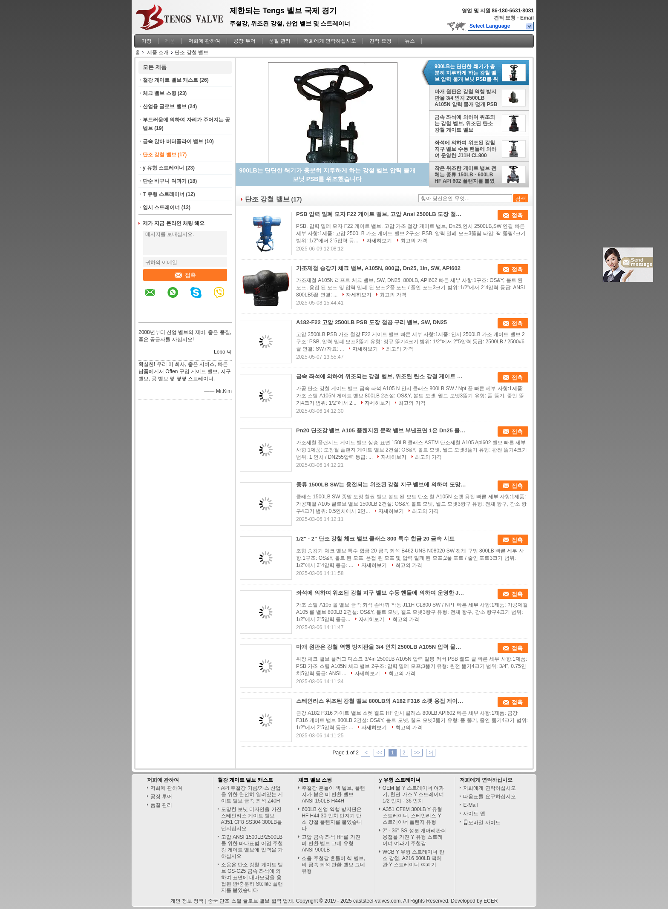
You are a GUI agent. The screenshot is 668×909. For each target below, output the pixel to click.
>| (431, 753)
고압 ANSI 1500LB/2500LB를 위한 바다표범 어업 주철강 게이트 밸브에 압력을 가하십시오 (252, 846)
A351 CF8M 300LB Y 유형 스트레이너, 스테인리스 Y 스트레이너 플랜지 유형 (412, 815)
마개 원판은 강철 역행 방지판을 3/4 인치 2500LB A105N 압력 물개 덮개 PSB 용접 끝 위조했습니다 (466, 98)
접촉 (185, 275)
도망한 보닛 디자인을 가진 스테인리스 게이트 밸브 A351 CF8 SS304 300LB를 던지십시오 (251, 818)
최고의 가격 (413, 241)
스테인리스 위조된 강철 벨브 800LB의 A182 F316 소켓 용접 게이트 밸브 (381, 701)
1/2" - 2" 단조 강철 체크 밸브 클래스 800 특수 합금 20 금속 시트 (375, 538)
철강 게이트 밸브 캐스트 (170, 80)
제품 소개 (158, 52)
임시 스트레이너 (161, 207)
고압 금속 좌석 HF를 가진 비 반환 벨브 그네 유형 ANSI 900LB (331, 843)
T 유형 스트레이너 (163, 194)
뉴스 (410, 41)
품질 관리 (280, 41)
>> (417, 753)
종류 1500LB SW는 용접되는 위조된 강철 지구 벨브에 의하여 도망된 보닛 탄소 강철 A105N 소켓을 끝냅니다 (381, 484)
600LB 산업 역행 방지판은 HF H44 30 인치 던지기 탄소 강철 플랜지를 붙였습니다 (332, 818)
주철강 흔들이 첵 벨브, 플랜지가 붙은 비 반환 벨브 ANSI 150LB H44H (333, 794)
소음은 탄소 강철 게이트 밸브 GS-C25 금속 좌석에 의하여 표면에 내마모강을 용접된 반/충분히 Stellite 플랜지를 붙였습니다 (252, 877)
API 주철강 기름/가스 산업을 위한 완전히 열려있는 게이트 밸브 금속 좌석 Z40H (252, 794)
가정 (146, 41)
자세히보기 (379, 241)
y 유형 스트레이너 (163, 168)
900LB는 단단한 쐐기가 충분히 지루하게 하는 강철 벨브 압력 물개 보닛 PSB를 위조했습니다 (466, 72)
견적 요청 (504, 18)
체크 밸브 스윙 (159, 93)
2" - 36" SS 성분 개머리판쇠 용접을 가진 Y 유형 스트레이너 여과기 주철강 (414, 837)
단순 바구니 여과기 (165, 181)
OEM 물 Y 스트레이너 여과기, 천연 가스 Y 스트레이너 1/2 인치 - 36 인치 (413, 794)
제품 (170, 41)
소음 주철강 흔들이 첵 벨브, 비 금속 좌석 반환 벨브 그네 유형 (333, 864)
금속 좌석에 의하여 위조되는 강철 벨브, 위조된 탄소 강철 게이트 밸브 (465, 123)
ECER (491, 901)
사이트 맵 (474, 814)
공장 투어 (244, 41)
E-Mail (470, 805)
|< (365, 753)
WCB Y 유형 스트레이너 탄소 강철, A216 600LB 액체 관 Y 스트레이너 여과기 (413, 858)
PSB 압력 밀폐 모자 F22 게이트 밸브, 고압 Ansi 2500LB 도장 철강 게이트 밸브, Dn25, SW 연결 (381, 214)
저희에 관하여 (204, 41)
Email (527, 18)
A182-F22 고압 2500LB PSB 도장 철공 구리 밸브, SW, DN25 (371, 322)
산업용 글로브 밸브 (165, 106)
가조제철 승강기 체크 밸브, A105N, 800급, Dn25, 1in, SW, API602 (378, 268)
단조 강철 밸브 (159, 155)
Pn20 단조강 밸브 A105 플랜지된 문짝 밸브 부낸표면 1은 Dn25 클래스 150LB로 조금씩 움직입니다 (381, 430)
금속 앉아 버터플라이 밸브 (173, 141)
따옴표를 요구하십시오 (489, 797)
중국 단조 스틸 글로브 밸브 (239, 901)
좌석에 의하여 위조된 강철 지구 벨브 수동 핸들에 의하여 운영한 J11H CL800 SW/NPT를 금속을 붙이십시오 (466, 149)
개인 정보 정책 (187, 901)
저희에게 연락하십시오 (330, 41)
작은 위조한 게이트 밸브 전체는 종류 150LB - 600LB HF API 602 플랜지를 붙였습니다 (465, 174)
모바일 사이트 (481, 823)
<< (379, 753)
